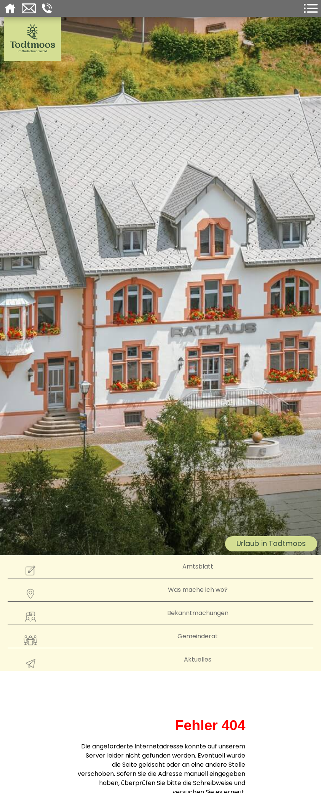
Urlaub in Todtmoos (271, 543)
